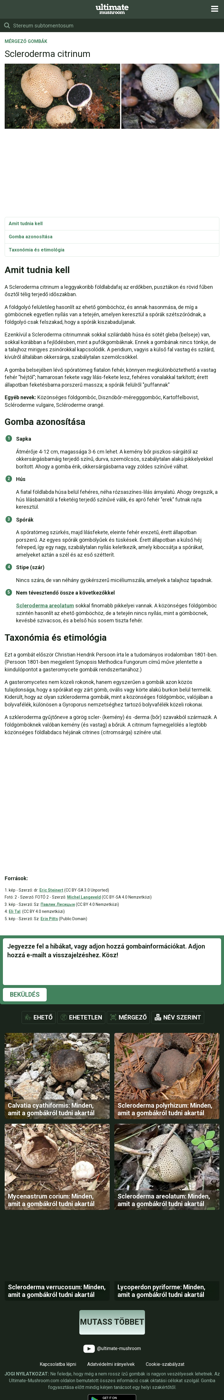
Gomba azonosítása (30, 236)
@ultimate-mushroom (112, 1348)
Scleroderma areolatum (45, 605)
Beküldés (25, 994)
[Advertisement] (112, 173)
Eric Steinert (51, 890)
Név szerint (182, 1017)
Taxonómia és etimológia (36, 250)
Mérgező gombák (26, 41)
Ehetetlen (85, 1017)
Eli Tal (14, 911)
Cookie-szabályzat (165, 1364)
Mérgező (133, 1017)
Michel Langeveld (84, 897)
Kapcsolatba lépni (58, 1364)
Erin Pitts (49, 918)
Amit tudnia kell (26, 223)
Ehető (43, 1017)
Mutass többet (112, 1322)
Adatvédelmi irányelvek (111, 1364)
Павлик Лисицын (58, 904)
